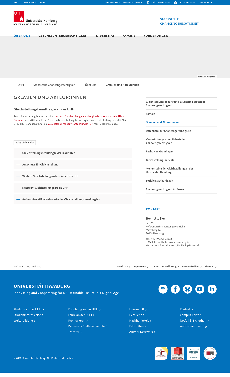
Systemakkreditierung (210, 352)
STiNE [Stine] (42, 2)
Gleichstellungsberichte (160, 164)
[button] (123, 2)
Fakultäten (136, 331)
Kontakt (150, 118)
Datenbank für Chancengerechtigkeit (168, 135)
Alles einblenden (25, 147)
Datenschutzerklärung (164, 271)
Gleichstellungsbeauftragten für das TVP (70, 128)
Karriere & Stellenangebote (86, 331)
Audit (174, 352)
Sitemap (209, 271)
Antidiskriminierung (193, 331)
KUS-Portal (30, 2)
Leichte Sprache (186, 2)
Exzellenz (135, 319)
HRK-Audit (193, 352)
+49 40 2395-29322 (161, 243)
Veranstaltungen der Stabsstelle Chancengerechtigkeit (165, 145)
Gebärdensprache (160, 2)
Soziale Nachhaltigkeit (159, 185)
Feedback (122, 271)
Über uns (22, 35)
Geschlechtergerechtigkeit (63, 35)
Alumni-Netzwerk (141, 336)
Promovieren (76, 325)
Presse (17, 2)
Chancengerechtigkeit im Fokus (165, 193)
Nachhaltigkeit (139, 325)
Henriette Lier (155, 223)
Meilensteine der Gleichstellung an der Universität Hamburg (169, 174)
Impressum (139, 271)
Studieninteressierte (27, 319)
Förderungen (156, 35)
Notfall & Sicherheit (193, 325)
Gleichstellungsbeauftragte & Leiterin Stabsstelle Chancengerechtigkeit (175, 107)
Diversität (105, 35)
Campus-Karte (189, 319)
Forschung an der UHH (83, 314)
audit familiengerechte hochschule (161, 356)
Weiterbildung (23, 325)
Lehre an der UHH (80, 319)
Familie (129, 35)
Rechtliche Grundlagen (160, 156)
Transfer (73, 336)
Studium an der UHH (27, 314)
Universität (136, 314)
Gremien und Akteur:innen (162, 126)
